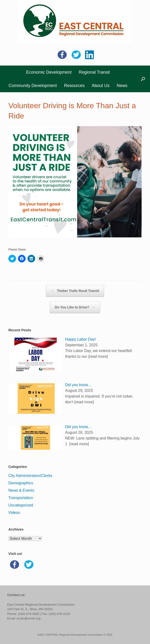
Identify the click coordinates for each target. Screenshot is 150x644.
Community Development (32, 85)
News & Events (21, 490)
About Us (101, 85)
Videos (14, 513)
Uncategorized (20, 505)
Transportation (20, 498)
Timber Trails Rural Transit (75, 290)
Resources (74, 85)
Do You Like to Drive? (75, 307)
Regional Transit (94, 72)
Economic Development (49, 72)
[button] (143, 79)
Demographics (20, 483)
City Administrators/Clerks (30, 476)
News (122, 85)
